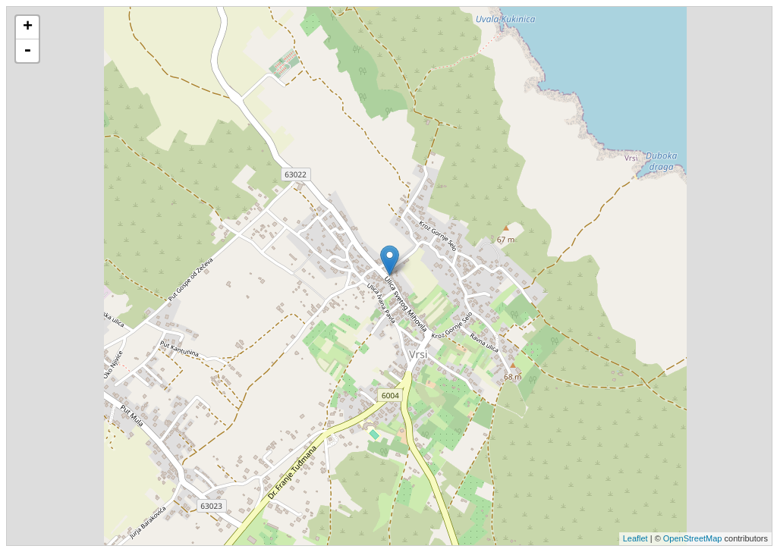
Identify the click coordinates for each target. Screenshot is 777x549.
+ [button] (28, 27)
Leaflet (635, 538)
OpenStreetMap (692, 538)
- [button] (27, 50)
